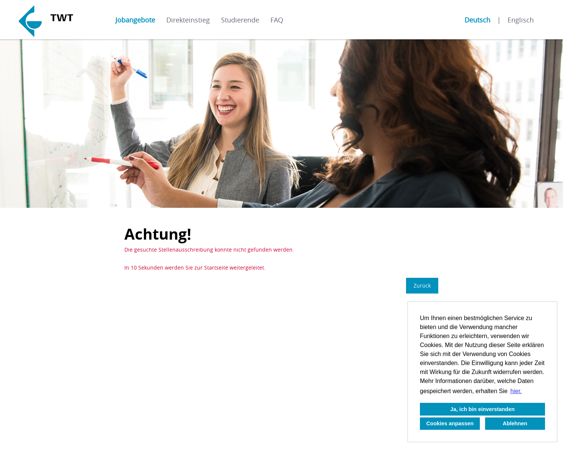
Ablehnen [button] (515, 423)
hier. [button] (516, 391)
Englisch (521, 19)
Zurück (422, 285)
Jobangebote (135, 19)
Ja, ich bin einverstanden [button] (482, 409)
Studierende (240, 19)
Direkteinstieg (188, 19)
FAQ (276, 19)
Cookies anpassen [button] (449, 423)
